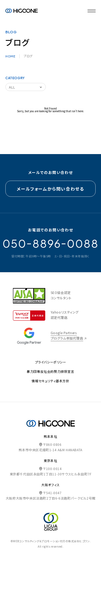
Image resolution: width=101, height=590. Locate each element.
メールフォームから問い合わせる (50, 188)
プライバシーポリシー (50, 362)
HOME (10, 56)
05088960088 (50, 243)
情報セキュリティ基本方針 (50, 380)
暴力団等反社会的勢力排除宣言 (50, 371)
